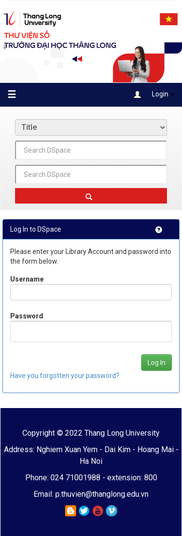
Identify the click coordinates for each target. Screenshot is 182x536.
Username (27, 279)
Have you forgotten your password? (64, 375)
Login (154, 94)
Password (26, 316)
